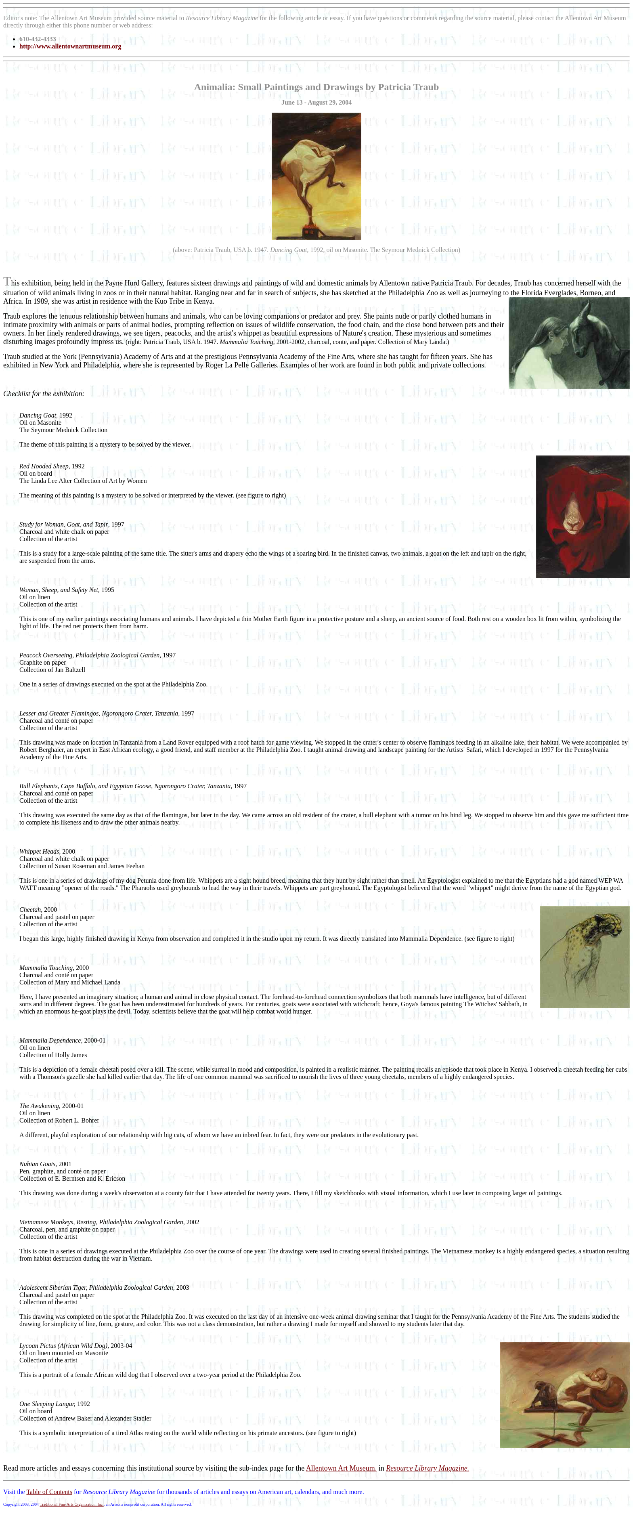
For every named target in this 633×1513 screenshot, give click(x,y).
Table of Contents (49, 1491)
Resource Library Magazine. (427, 1468)
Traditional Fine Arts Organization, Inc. (71, 1504)
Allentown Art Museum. (341, 1468)
